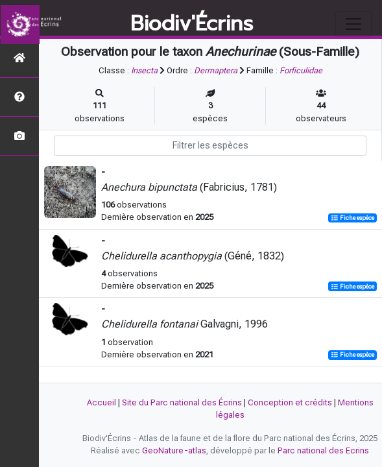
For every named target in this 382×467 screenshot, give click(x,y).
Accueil (101, 402)
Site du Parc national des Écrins (182, 402)
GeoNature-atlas (174, 450)
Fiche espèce (352, 217)
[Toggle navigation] (353, 24)
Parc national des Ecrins (323, 450)
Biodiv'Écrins (191, 24)
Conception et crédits (290, 402)
